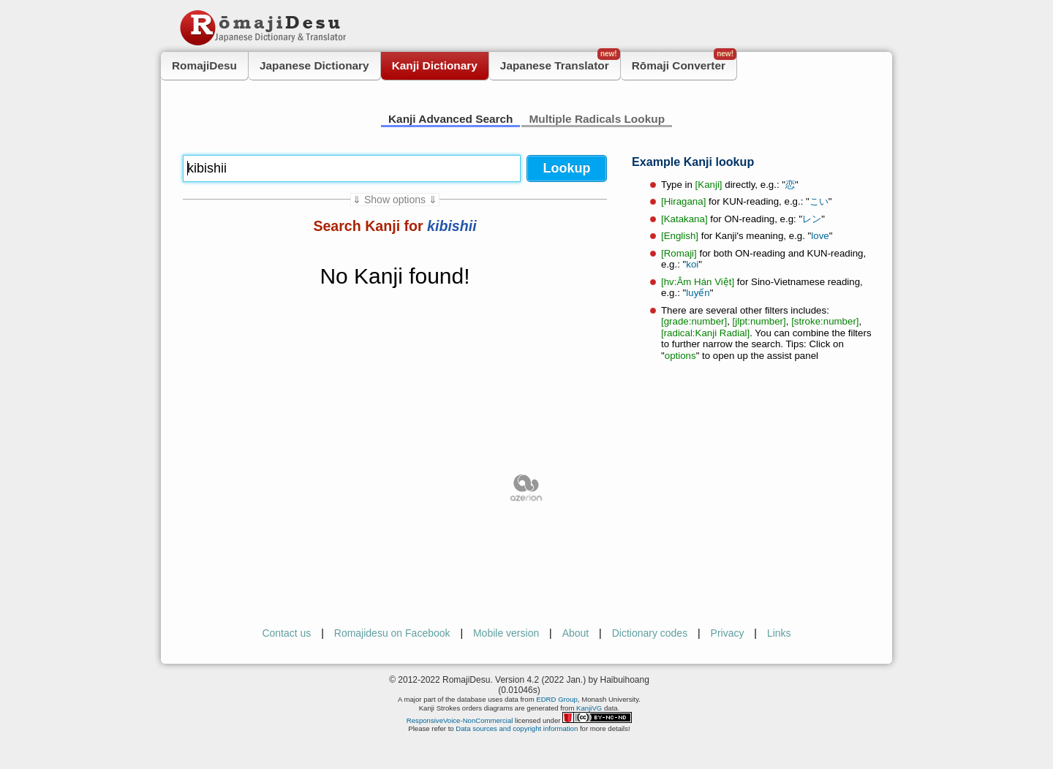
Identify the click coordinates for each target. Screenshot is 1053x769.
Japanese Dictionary (314, 65)
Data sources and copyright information (517, 728)
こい (819, 201)
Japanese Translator (560, 62)
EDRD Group (557, 699)
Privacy (727, 633)
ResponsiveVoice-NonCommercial (460, 720)
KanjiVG (589, 708)
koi (692, 264)
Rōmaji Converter (684, 62)
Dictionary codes (650, 633)
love (820, 235)
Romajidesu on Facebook (392, 633)
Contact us (286, 633)
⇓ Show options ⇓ (394, 199)
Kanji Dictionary (435, 65)
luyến (697, 292)
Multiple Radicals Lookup (597, 119)
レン (811, 218)
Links (779, 633)
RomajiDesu (204, 65)
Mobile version (506, 633)
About (575, 633)
